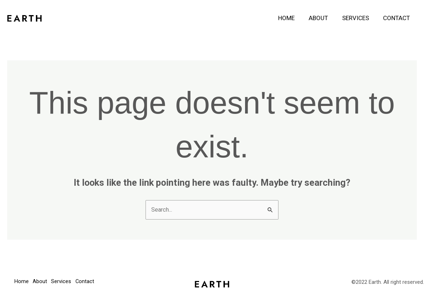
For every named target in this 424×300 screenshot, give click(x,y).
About (322, 18)
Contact (397, 18)
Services (358, 18)
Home (292, 18)
